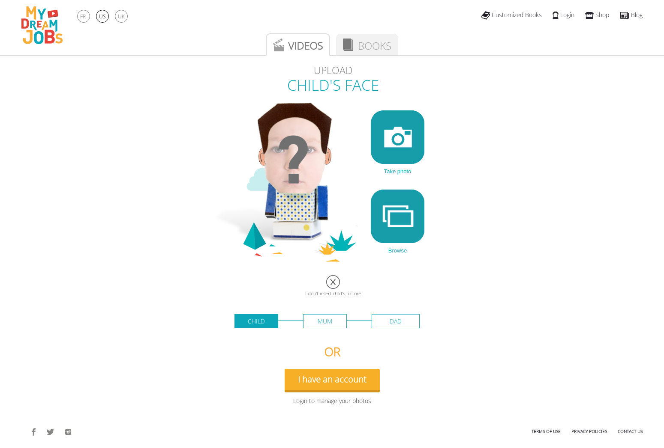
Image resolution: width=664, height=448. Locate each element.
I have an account (332, 379)
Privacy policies (589, 431)
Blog (631, 15)
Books (374, 46)
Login (563, 15)
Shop (597, 15)
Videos (305, 46)
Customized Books (511, 15)
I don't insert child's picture (333, 293)
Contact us (630, 431)
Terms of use (546, 431)
